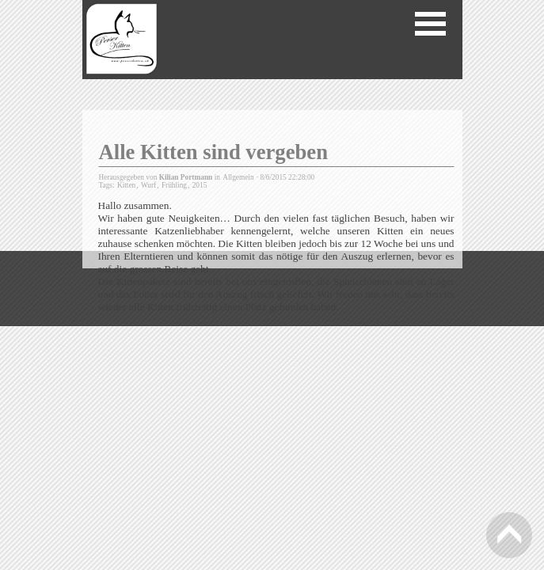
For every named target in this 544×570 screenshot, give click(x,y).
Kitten (126, 185)
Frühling (174, 185)
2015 (199, 185)
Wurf (148, 185)
